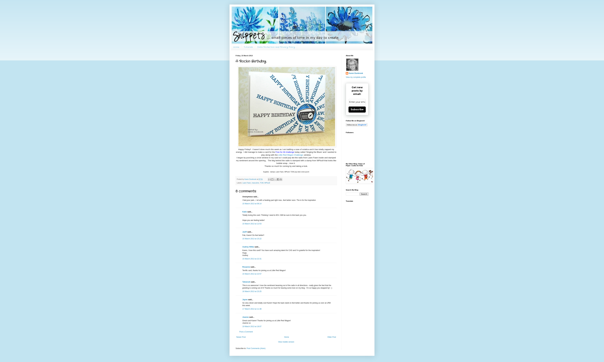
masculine (255, 183)
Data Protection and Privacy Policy (276, 47)
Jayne (244, 300)
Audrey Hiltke (248, 247)
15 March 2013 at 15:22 (252, 239)
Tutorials (248, 47)
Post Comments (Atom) (256, 348)
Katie (244, 212)
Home (236, 47)
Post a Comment (246, 332)
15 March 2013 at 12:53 (252, 224)
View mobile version (286, 342)
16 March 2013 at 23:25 (252, 291)
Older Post (331, 337)
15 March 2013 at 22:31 (252, 259)
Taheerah (246, 282)
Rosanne (246, 267)
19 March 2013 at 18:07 (252, 326)
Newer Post (241, 337)
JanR (244, 232)
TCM (261, 183)
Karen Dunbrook (356, 73)
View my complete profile (356, 77)
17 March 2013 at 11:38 (252, 309)
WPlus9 (267, 183)
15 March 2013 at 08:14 (252, 204)
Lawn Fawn (247, 183)
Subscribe (357, 109)
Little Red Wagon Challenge (290, 155)
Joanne (245, 317)
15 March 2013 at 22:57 (252, 274)
